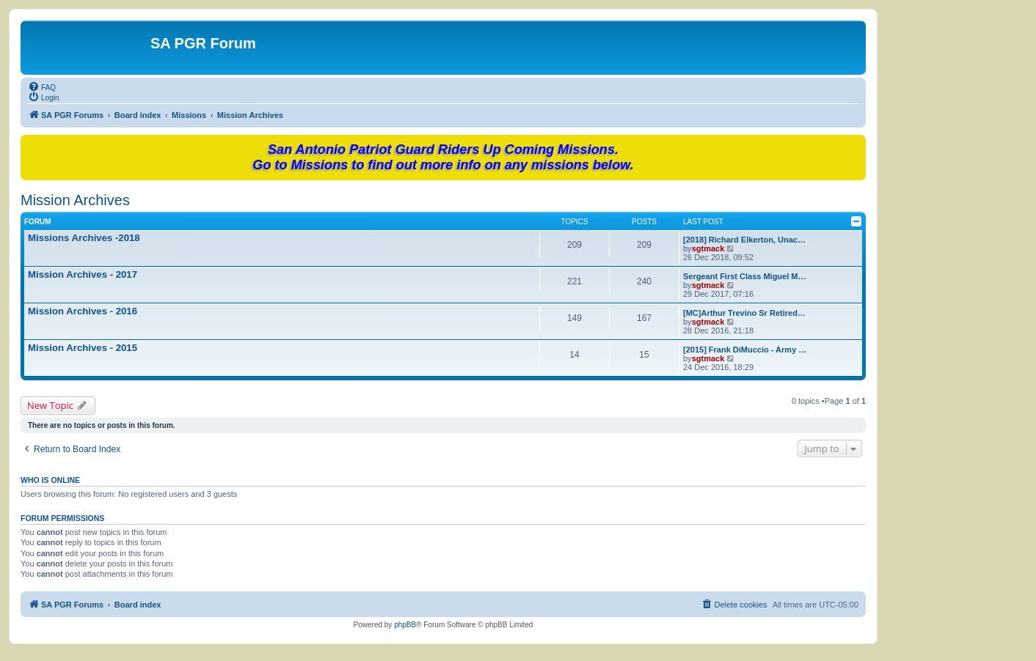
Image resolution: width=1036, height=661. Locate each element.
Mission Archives (75, 200)
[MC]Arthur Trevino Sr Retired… (744, 313)
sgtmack (708, 248)
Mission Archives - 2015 (82, 347)
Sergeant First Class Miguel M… (744, 276)
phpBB (405, 625)
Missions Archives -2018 (84, 237)
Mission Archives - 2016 (82, 311)
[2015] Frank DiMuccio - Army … (744, 349)
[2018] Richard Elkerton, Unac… (744, 239)
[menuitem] (42, 86)
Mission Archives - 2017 (82, 274)
